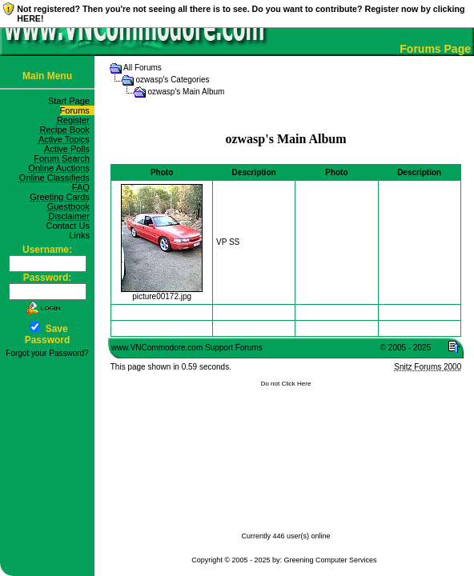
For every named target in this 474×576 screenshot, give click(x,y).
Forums (77, 110)
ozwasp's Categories (173, 79)
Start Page (71, 101)
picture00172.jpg (162, 293)
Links (81, 235)
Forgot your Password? (47, 353)
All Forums (142, 67)
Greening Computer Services (330, 560)
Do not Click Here (286, 383)
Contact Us (70, 225)
